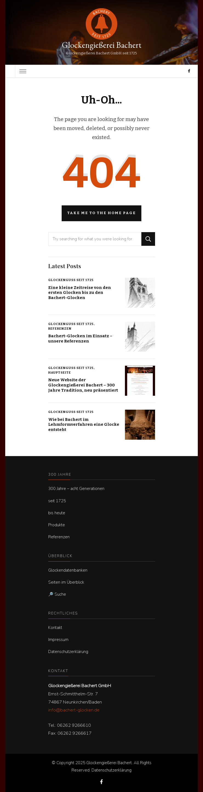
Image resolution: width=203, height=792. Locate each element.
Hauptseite (59, 372)
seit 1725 (57, 501)
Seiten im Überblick (66, 582)
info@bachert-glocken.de (73, 710)
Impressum (58, 639)
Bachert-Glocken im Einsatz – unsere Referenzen (80, 338)
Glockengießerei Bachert (101, 45)
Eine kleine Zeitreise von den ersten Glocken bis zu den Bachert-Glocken (79, 292)
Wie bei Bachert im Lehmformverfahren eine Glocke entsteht (83, 424)
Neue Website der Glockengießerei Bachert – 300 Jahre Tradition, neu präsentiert (83, 384)
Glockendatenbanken (67, 570)
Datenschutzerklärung (68, 651)
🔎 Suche (57, 594)
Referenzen (60, 328)
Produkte (56, 525)
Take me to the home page (101, 213)
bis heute (56, 513)
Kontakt (55, 627)
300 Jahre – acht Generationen (76, 488)
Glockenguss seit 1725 (71, 280)
